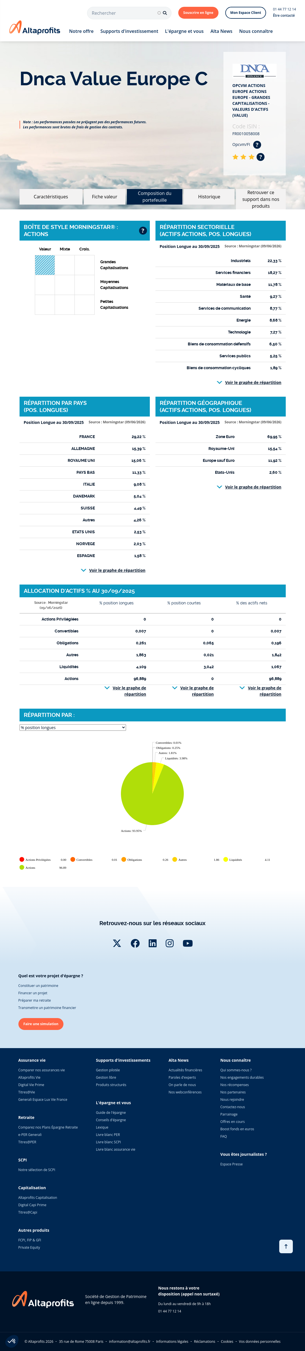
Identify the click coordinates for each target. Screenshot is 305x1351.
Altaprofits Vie (29, 1077)
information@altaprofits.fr (129, 1341)
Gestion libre (106, 1077)
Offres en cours (232, 1121)
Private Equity (29, 1247)
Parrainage (229, 1114)
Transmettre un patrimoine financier (47, 1007)
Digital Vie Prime (31, 1084)
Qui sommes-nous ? (235, 1070)
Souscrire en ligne (198, 12)
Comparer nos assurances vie (41, 1070)
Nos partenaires (233, 1092)
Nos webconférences (185, 1092)
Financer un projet (32, 993)
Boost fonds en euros (237, 1129)
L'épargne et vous (184, 31)
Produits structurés (111, 1084)
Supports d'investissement (129, 31)
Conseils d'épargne (111, 1120)
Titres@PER (27, 1142)
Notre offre (81, 31)
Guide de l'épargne (111, 1112)
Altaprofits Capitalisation (37, 1197)
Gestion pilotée (108, 1070)
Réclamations (204, 1341)
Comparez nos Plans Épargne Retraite (48, 1127)
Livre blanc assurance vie (115, 1149)
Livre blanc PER (108, 1134)
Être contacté (284, 15)
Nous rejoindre (232, 1099)
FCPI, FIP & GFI (29, 1240)
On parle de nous (182, 1084)
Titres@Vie (26, 1092)
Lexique (102, 1127)
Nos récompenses (234, 1084)
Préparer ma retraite (34, 1000)
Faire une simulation (41, 1023)
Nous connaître (256, 31)
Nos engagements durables (242, 1077)
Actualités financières (185, 1070)
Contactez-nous (232, 1106)
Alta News (221, 31)
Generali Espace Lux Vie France (42, 1099)
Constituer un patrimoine (38, 985)
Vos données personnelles (260, 1341)
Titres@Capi (27, 1212)
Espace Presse (231, 1164)
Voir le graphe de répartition (253, 382)
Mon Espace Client (245, 12)
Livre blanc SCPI (108, 1142)
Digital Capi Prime (32, 1205)
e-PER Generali (30, 1134)
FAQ (223, 1136)
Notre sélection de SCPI (36, 1169)
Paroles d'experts (182, 1077)
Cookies (227, 1341)
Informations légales (172, 1341)
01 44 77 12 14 (284, 9)
